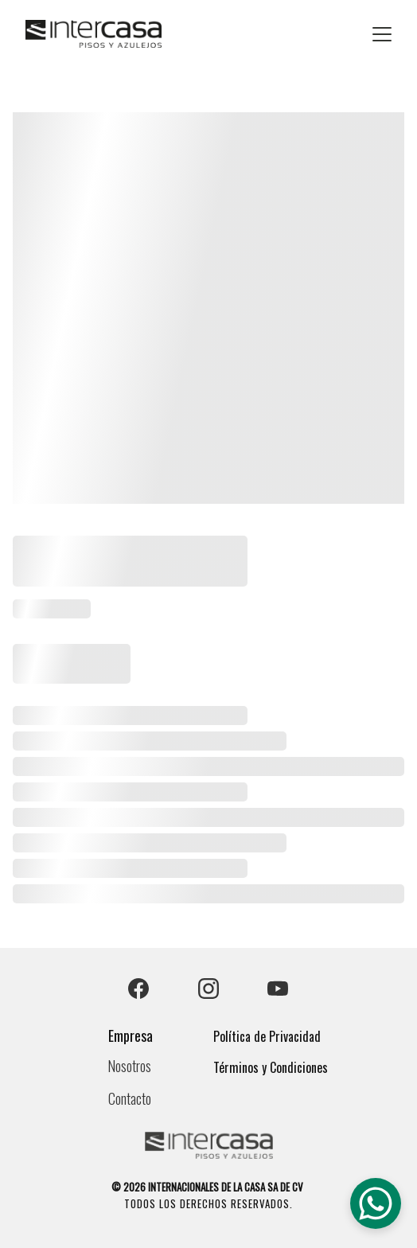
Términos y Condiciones (270, 1067)
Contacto (129, 1098)
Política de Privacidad (267, 1036)
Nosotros (129, 1065)
